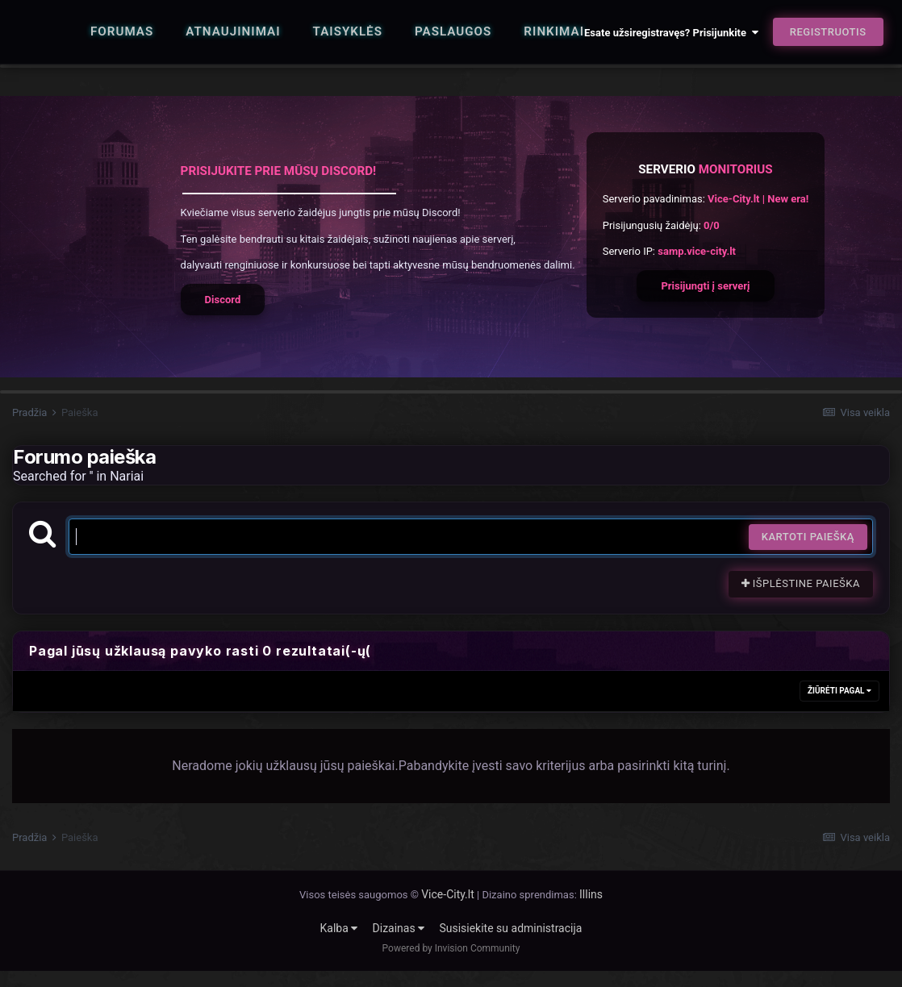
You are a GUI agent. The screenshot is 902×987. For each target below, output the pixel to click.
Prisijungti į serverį (705, 286)
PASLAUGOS (453, 31)
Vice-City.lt (447, 894)
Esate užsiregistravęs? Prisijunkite (671, 33)
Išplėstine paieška (800, 583)
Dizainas (399, 928)
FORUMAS (121, 31)
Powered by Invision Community (451, 948)
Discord (223, 300)
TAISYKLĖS (347, 31)
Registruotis (828, 32)
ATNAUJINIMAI (233, 31)
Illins (591, 894)
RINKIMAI (554, 31)
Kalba (339, 928)
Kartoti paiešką (808, 537)
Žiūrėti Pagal (839, 690)
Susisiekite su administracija (510, 928)
